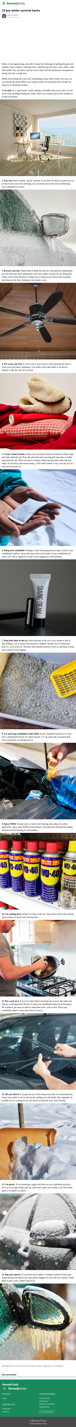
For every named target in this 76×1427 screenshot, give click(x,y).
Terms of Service (44, 1398)
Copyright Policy (44, 1407)
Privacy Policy (43, 1401)
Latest (4, 1398)
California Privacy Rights (47, 1404)
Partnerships (6, 1409)
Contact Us (5, 1412)
